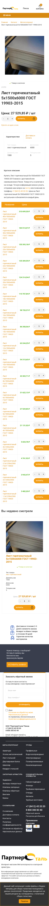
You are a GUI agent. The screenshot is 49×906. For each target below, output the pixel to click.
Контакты (7, 818)
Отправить (24, 705)
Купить (26, 118)
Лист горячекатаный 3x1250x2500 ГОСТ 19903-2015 (9, 447)
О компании (8, 811)
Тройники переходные (35, 789)
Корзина (40, 7)
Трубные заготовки (34, 800)
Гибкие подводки (33, 782)
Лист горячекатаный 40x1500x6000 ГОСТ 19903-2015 (9, 216)
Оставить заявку (17, 665)
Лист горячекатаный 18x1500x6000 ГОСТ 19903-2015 (9, 299)
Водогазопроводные (35, 754)
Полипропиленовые (34, 761)
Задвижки (7, 780)
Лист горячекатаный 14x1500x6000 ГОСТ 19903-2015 (9, 332)
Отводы (29, 793)
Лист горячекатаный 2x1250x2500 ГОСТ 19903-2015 (9, 480)
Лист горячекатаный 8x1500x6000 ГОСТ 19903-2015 (9, 381)
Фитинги (29, 796)
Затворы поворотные (12, 784)
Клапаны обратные (11, 791)
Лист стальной (9, 758)
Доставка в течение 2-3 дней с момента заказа (23, 627)
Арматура (7, 751)
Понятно (24, 901)
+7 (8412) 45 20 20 (20, 191)
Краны (5, 798)
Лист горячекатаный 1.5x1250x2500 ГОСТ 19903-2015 (9, 496)
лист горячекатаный (13, 574)
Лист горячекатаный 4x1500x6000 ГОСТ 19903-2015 (9, 430)
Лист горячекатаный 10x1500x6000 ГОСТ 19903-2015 (9, 365)
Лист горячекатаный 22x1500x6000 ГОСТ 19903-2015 (9, 266)
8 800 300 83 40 (34, 810)
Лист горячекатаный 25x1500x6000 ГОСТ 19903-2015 (9, 249)
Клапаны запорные (11, 787)
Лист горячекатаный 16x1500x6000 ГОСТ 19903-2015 (9, 315)
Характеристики (13, 137)
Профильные (31, 751)
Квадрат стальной (10, 769)
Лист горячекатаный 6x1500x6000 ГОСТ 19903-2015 (9, 398)
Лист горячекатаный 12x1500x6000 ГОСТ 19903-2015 (9, 348)
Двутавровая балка (11, 761)
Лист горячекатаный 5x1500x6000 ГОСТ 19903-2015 (9, 414)
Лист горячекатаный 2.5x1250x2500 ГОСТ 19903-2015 (9, 463)
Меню (7, 15)
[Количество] (8, 118)
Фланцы (29, 785)
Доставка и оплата (30, 137)
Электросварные (33, 758)
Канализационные (34, 765)
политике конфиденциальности (22, 719)
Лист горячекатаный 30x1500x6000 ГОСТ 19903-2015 (9, 233)
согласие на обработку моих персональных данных (20, 713)
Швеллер (6, 765)
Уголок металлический (12, 754)
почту (27, 188)
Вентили (6, 794)
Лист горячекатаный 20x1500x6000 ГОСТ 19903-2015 (9, 282)
